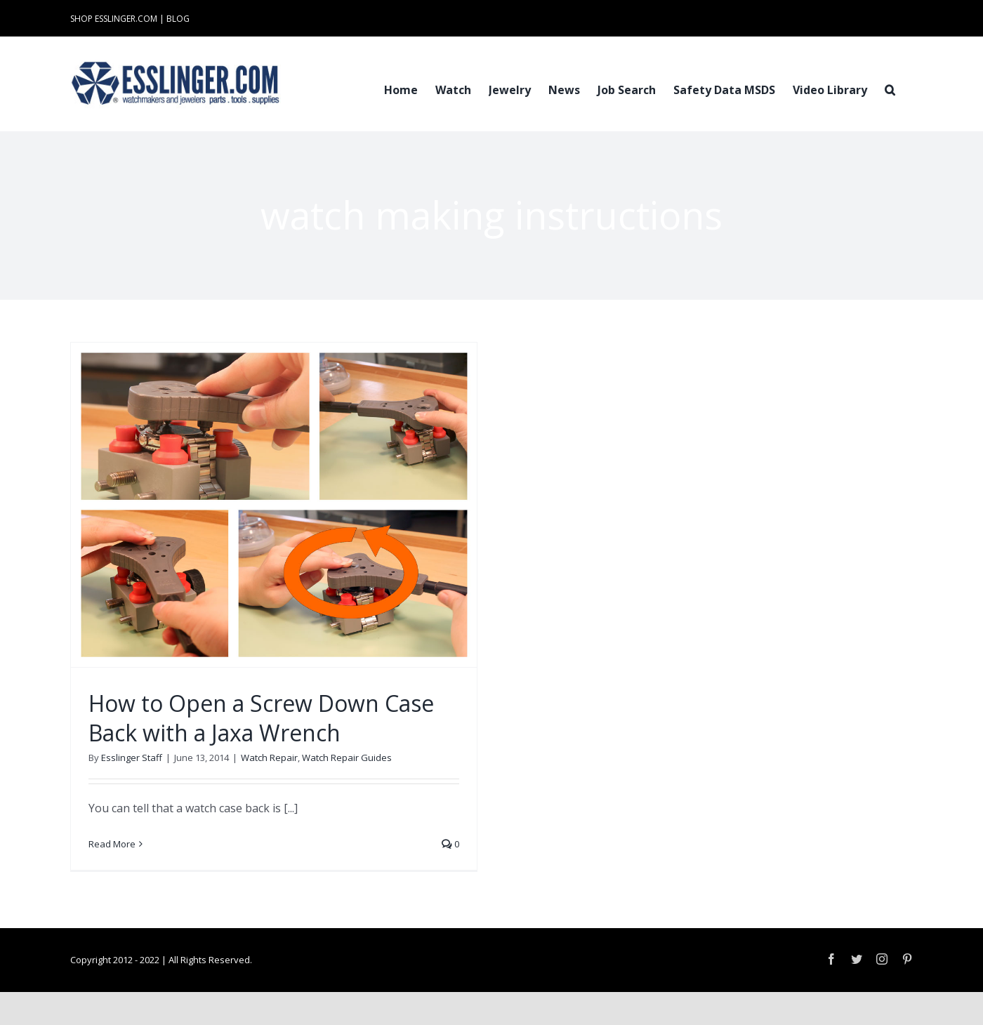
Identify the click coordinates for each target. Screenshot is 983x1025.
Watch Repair (269, 757)
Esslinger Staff (131, 757)
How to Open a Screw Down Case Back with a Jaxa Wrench (261, 718)
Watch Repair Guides (347, 757)
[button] (890, 88)
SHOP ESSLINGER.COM (113, 19)
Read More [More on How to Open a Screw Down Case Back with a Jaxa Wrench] (112, 844)
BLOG (178, 19)
